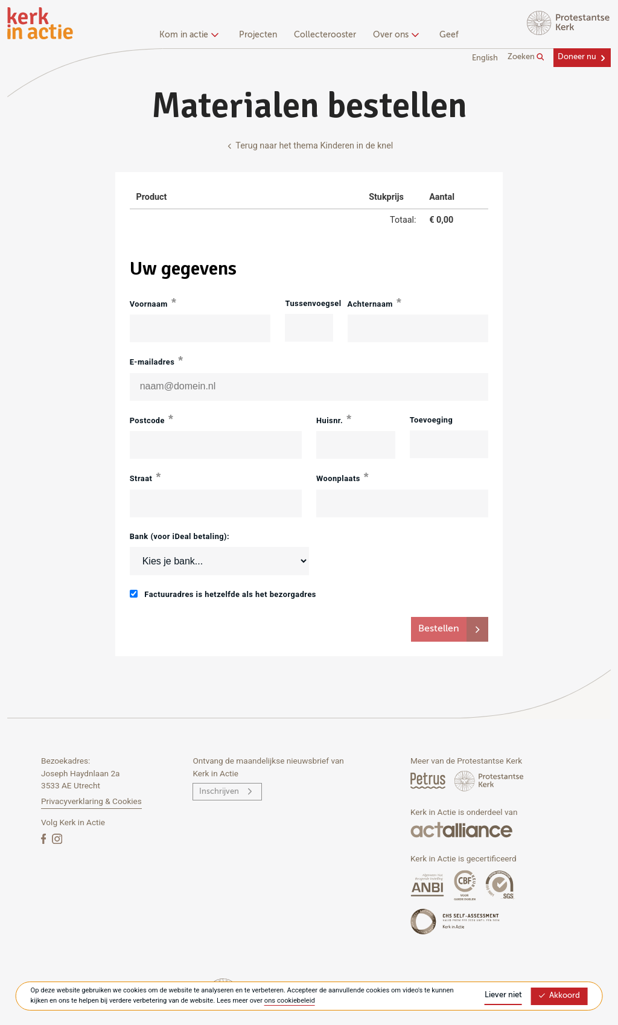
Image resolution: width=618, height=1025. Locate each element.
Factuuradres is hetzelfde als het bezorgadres (223, 594)
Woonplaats (338, 478)
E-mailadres (152, 361)
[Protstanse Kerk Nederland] (489, 780)
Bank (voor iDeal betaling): (180, 536)
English (485, 58)
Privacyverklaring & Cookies (91, 801)
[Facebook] (44, 838)
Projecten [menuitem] (258, 35)
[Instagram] (57, 838)
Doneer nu (577, 57)
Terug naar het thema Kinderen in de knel (309, 146)
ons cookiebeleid (289, 1000)
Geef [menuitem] (449, 35)
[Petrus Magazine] (428, 780)
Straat (141, 478)
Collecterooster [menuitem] (325, 35)
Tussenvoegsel (309, 303)
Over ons (394, 35)
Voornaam (149, 303)
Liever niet (503, 995)
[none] (191, 36)
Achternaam (370, 303)
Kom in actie (187, 35)
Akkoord (559, 996)
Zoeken (526, 57)
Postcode (147, 420)
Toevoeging (431, 419)
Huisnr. (329, 420)
